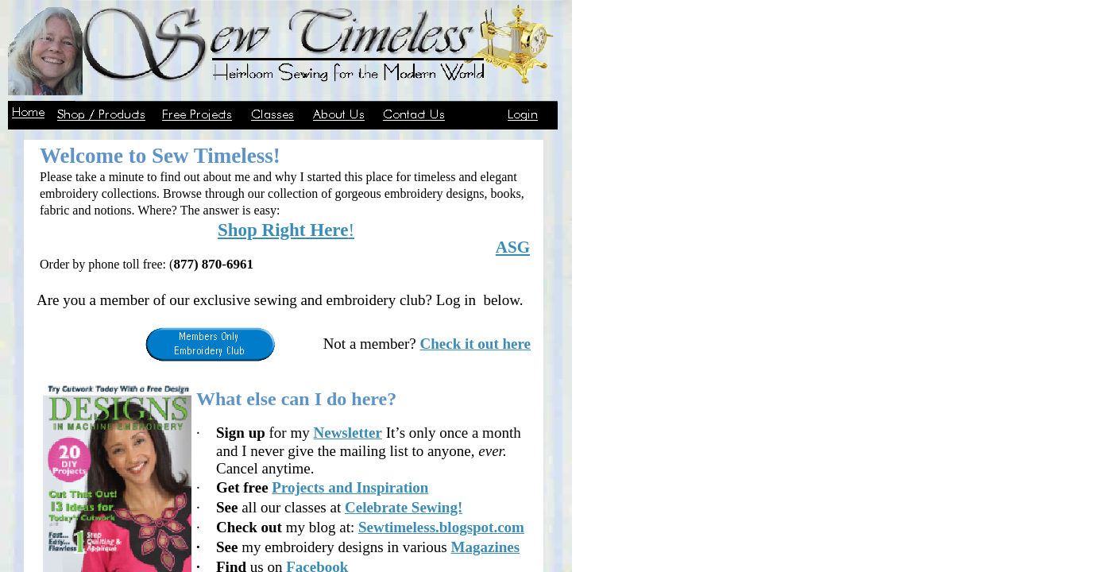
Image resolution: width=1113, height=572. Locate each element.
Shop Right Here (283, 230)
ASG (513, 247)
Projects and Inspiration (350, 487)
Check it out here (475, 343)
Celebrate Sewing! (403, 507)
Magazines (485, 547)
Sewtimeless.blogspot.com (441, 527)
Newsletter (347, 432)
